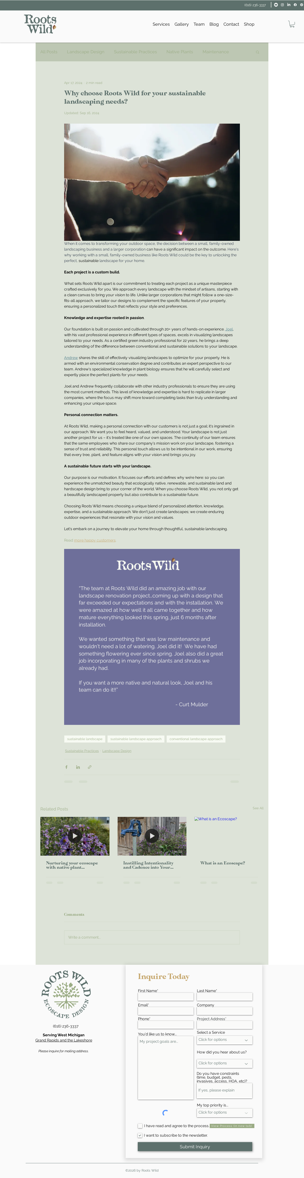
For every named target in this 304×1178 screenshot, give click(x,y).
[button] (292, 24)
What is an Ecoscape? (222, 863)
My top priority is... (212, 1105)
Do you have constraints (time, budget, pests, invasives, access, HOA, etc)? (222, 1077)
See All (258, 808)
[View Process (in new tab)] (232, 1126)
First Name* (148, 991)
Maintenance (216, 51)
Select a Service (211, 1032)
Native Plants (179, 51)
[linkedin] (289, 5)
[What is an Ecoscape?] (229, 836)
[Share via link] (89, 767)
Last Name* (207, 991)
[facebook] (295, 5)
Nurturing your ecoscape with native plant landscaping (72, 865)
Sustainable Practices (135, 51)
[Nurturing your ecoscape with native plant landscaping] (74, 836)
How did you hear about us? (222, 1052)
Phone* (144, 1019)
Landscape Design (85, 51)
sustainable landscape (84, 739)
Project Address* (211, 1019)
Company (205, 1005)
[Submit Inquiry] (195, 1146)
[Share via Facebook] (66, 767)
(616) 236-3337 (255, 5)
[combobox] (224, 1025)
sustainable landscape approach (136, 739)
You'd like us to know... (157, 1034)
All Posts (48, 51)
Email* (143, 1005)
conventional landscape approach (196, 739)
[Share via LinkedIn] (78, 767)
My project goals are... (166, 1068)
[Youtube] (276, 5)
